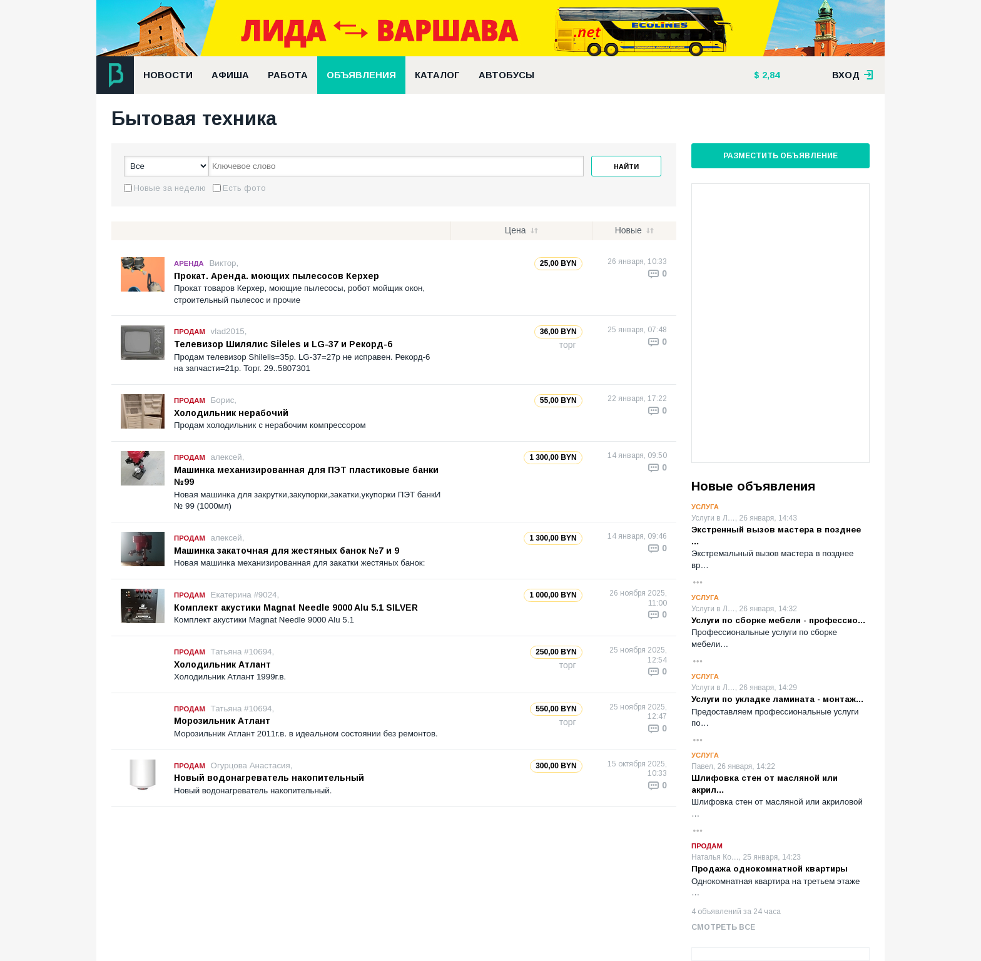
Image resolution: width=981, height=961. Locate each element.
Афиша (230, 75)
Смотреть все (723, 927)
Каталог (437, 75)
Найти (626, 166)
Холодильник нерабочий (231, 413)
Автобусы (506, 75)
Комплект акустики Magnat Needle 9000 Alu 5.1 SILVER (296, 608)
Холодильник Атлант (222, 664)
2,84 (770, 75)
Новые (628, 230)
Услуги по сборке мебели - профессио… (778, 620)
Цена (515, 230)
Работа (288, 75)
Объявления (361, 75)
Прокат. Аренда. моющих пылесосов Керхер (276, 276)
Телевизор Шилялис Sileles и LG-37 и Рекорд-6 (283, 344)
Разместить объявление (780, 155)
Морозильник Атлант (222, 721)
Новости (168, 75)
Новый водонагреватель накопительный (269, 778)
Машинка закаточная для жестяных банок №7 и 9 (286, 551)
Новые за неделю (170, 188)
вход (852, 75)
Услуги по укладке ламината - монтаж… (777, 699)
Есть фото (244, 188)
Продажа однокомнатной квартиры (769, 868)
